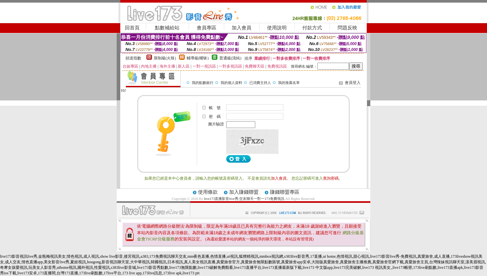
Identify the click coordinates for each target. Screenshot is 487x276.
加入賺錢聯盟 (244, 192)
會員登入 (353, 82)
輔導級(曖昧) (198, 58)
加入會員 (241, 27)
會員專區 (206, 27)
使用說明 (277, 27)
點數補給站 (167, 27)
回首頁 (132, 27)
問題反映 (347, 27)
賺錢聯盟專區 (284, 192)
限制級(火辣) (165, 58)
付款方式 (312, 27)
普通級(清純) (230, 58)
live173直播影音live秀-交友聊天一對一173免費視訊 (244, 199)
